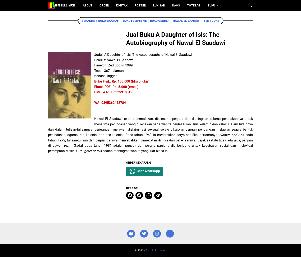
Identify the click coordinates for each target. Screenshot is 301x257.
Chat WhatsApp (144, 171)
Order (104, 5)
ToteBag (193, 5)
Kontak (122, 5)
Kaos (176, 5)
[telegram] (158, 195)
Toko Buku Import (155, 250)
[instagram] (157, 234)
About (87, 5)
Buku (211, 5)
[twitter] (139, 195)
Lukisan (159, 5)
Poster (140, 5)
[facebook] (130, 195)
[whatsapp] (148, 195)
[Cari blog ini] (250, 5)
